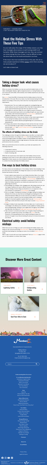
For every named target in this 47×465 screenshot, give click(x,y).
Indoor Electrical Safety (23, 416)
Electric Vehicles (23, 401)
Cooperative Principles (23, 380)
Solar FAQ (23, 392)
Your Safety (7, 285)
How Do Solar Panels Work (23, 395)
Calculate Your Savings (23, 432)
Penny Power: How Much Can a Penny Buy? (23, 405)
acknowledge (24, 190)
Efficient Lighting (23, 426)
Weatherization (23, 422)
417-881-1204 (23, 356)
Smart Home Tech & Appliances (23, 429)
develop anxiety (31, 113)
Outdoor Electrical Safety (24, 411)
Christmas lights (38, 199)
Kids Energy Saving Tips (23, 427)
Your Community (23, 387)
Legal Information (23, 454)
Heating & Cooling (23, 434)
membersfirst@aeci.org (24, 358)
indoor (14, 127)
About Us (35, 234)
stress (27, 62)
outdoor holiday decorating (25, 127)
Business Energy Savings (23, 420)
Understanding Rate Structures (23, 374)
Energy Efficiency (16, 314)
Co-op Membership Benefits (23, 377)
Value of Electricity (23, 398)
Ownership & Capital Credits (23, 379)
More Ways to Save (23, 424)
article (25, 137)
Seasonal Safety (23, 409)
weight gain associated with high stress (30, 209)
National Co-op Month (23, 384)
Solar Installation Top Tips (23, 393)
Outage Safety (23, 414)
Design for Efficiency (23, 431)
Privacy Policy (23, 451)
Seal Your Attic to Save (18, 317)
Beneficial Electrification (23, 400)
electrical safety (24, 229)
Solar (23, 390)
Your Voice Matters (23, 385)
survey (6, 97)
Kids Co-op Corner (23, 382)
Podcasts (23, 437)
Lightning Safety (9, 288)
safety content (39, 231)
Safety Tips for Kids (23, 413)
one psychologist (31, 178)
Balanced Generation (23, 403)
